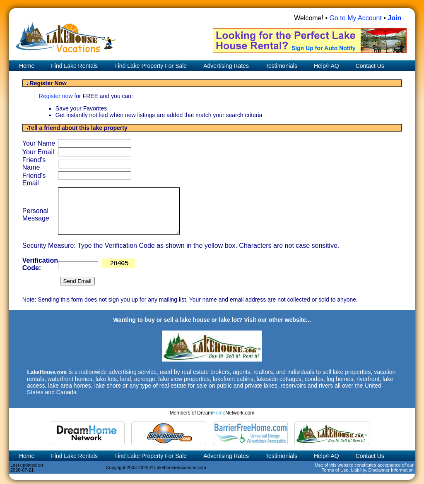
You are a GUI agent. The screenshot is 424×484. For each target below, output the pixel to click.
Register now (57, 96)
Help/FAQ (326, 65)
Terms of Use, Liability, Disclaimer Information (368, 469)
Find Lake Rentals (74, 65)
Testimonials (281, 65)
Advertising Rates (226, 65)
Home (25, 65)
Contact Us (370, 65)
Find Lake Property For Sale (150, 65)
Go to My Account (356, 18)
